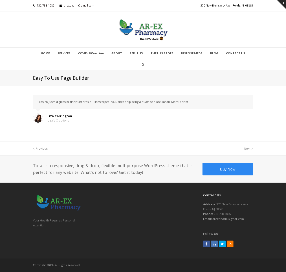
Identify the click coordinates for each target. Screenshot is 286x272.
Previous (40, 148)
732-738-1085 (45, 5)
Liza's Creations (58, 120)
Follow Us (210, 234)
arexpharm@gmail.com (79, 5)
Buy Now (227, 169)
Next (248, 148)
